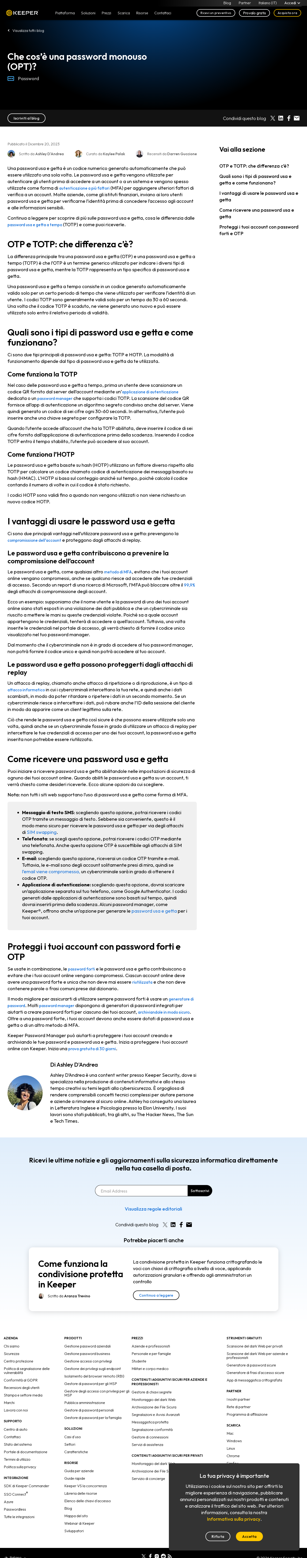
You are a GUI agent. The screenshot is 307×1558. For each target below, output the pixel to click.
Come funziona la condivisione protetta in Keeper (80, 1274)
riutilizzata (143, 982)
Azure (8, 1501)
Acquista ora (287, 14)
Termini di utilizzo (17, 1459)
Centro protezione (18, 1361)
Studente (139, 1361)
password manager (58, 398)
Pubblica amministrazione (84, 1402)
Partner (244, 3)
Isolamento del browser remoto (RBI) (94, 1376)
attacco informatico (29, 689)
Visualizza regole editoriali (153, 1209)
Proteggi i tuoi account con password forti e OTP (259, 230)
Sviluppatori (74, 1530)
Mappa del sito (76, 1515)
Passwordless (15, 1509)
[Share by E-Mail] (296, 118)
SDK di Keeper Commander (26, 1485)
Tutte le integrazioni (19, 1516)
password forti (84, 969)
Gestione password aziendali (87, 1346)
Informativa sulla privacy (233, 1519)
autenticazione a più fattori (88, 188)
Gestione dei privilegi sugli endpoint (92, 1368)
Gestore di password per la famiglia (92, 1417)
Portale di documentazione (25, 1451)
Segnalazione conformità (152, 1429)
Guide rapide (74, 1478)
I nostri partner (238, 1399)
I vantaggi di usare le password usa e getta (258, 196)
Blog (227, 3)
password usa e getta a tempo (40, 224)
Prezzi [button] (106, 14)
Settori (69, 1444)
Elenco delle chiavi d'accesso (87, 1500)
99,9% (190, 585)
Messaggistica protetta (150, 1422)
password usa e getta (154, 911)
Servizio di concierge (148, 1478)
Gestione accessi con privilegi (88, 1361)
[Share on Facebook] (289, 118)
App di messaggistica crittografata (254, 1380)
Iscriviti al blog (26, 118)
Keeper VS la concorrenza (85, 1485)
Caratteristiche (76, 1451)
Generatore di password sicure (251, 1365)
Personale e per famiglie (151, 1353)
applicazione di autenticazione (155, 392)
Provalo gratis (254, 14)
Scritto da (69, 1296)
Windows (234, 1440)
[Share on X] (273, 118)
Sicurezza (11, 1353)
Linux (231, 1448)
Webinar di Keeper (79, 1523)
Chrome (233, 1455)
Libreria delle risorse (80, 1493)
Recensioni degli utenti (21, 1387)
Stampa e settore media (23, 1395)
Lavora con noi (16, 1410)
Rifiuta (218, 1536)
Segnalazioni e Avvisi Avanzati (156, 1414)
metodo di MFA (120, 572)
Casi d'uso (72, 1436)
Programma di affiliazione (247, 1414)
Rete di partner (239, 1406)
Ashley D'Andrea (77, 1064)
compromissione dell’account (38, 540)
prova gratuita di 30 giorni (96, 1048)
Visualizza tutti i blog (28, 30)
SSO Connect (16, 1494)
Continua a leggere (156, 1295)
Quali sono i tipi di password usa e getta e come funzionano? (255, 179)
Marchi (9, 1402)
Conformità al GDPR (21, 1380)
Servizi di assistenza (147, 1444)
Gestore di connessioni (150, 1437)
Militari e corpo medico (150, 1368)
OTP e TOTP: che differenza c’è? (254, 166)
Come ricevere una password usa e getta (256, 213)
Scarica (123, 14)
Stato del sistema (18, 1444)
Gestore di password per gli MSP (90, 1383)
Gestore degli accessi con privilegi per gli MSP (96, 1393)
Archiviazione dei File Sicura (154, 1407)
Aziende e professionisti (151, 1346)
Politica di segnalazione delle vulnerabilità (27, 1370)
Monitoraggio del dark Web (154, 1399)
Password (23, 78)
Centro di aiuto (15, 1429)
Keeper (22, 14)
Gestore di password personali (89, 1410)
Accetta (249, 1536)
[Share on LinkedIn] (281, 118)
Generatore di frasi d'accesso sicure (255, 1372)
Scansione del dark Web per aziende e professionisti (257, 1355)
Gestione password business (87, 1353)
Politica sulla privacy (20, 1466)
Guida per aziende (79, 1470)
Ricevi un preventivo (216, 14)
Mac (230, 1433)
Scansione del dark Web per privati (255, 1346)
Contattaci (12, 1436)
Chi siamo (11, 1346)
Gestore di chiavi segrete (152, 1392)
